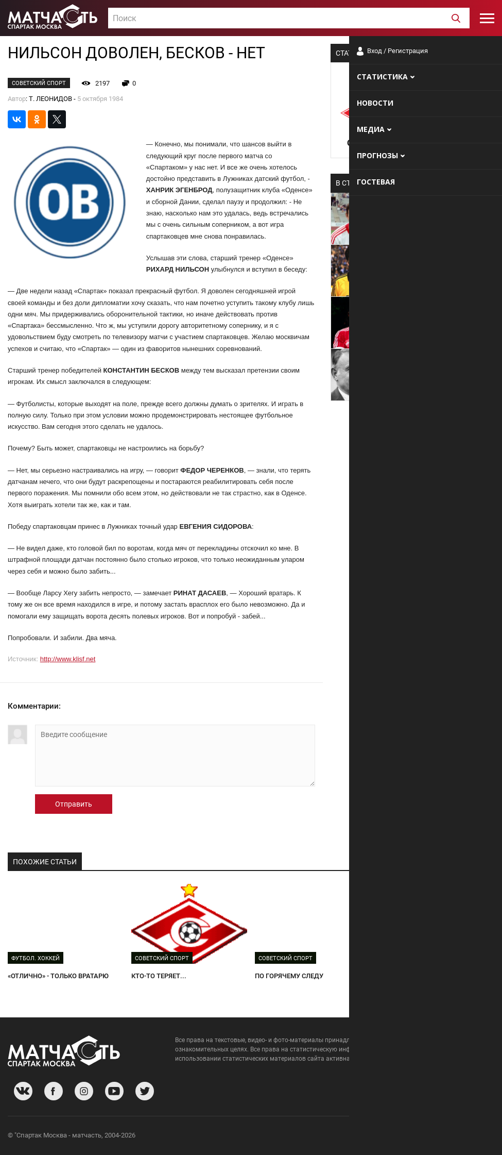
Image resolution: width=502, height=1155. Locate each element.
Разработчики (410, 1137)
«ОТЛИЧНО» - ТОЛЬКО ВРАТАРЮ (58, 976)
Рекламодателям (467, 1137)
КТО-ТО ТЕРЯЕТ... (158, 976)
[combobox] (289, 18)
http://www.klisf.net (68, 659)
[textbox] (289, 18)
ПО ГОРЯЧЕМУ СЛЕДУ (289, 976)
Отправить (73, 804)
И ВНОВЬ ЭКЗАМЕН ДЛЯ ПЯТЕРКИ (432, 976)
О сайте (369, 1137)
